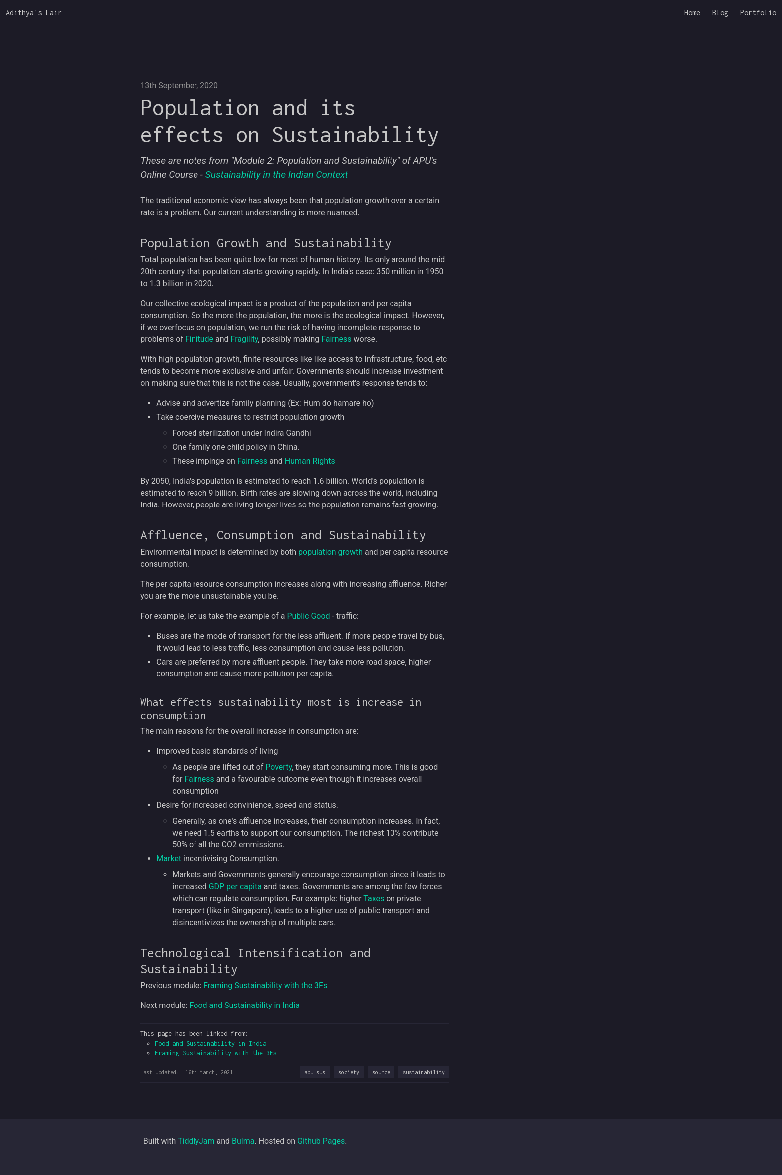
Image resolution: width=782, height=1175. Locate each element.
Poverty (278, 767)
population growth (330, 552)
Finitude (199, 339)
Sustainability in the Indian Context (276, 174)
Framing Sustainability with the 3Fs (265, 985)
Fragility (244, 339)
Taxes (373, 898)
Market (168, 858)
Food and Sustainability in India (245, 1005)
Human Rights (310, 461)
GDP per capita (235, 886)
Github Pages (321, 1141)
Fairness (336, 339)
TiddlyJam (196, 1141)
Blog (720, 12)
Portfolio (758, 12)
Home (692, 12)
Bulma (243, 1141)
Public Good (308, 616)
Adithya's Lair (34, 12)
